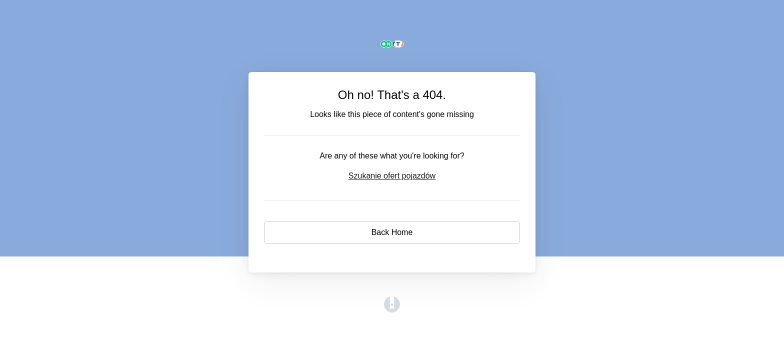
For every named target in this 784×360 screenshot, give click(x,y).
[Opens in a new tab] (392, 310)
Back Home (392, 232)
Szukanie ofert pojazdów (392, 176)
